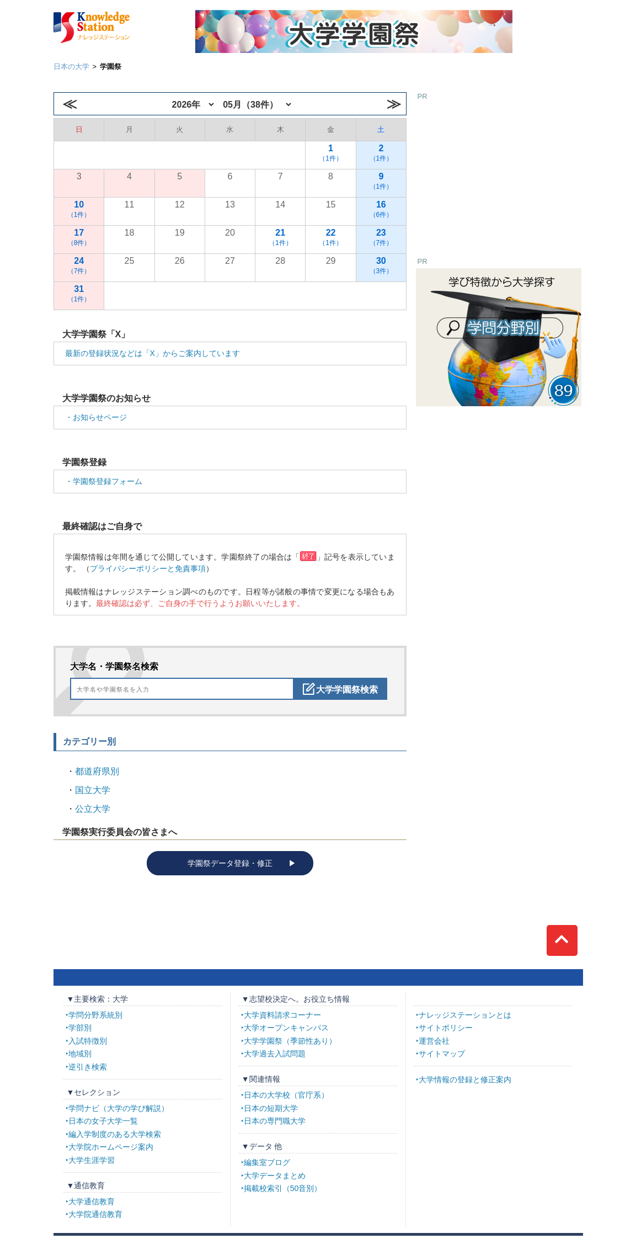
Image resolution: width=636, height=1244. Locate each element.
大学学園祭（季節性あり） (290, 1040)
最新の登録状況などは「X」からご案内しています (152, 353)
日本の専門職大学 (275, 1121)
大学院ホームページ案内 (110, 1146)
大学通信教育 (91, 1201)
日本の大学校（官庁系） (286, 1095)
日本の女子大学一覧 (103, 1121)
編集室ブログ (267, 1162)
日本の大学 (71, 66)
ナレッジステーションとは (465, 1015)
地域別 (80, 1053)
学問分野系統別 (95, 1015)
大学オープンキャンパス (286, 1027)
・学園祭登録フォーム (103, 481)
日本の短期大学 (271, 1108)
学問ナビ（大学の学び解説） (118, 1108)
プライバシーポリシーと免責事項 (148, 568)
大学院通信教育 (95, 1214)
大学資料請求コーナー (282, 1015)
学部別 (80, 1027)
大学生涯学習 (91, 1160)
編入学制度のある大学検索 (114, 1134)
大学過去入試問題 (275, 1053)
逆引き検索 (87, 1066)
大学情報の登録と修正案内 (465, 1079)
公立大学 (92, 809)
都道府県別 (97, 771)
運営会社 (434, 1040)
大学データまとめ (275, 1175)
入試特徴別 (87, 1040)
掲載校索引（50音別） (283, 1188)
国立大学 (92, 790)
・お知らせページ (96, 417)
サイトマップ (442, 1053)
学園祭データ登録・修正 (230, 863)
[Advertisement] (498, 172)
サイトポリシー (446, 1027)
